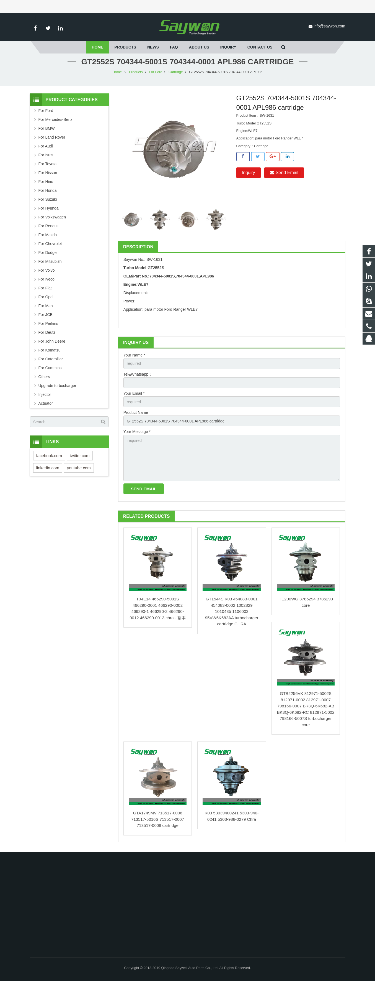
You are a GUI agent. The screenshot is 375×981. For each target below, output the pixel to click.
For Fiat (45, 288)
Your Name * (134, 355)
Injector (44, 394)
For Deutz (46, 332)
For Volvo (46, 270)
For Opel (45, 297)
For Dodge (47, 252)
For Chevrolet (50, 243)
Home (117, 72)
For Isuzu (46, 155)
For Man (45, 306)
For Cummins (50, 368)
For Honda (47, 190)
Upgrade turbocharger (57, 385)
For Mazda (47, 235)
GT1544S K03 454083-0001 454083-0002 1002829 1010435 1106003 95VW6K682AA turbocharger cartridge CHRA (231, 611)
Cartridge (176, 72)
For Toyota (47, 164)
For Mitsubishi (50, 261)
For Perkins (48, 323)
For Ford (155, 72)
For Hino (45, 181)
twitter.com (80, 455)
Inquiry (248, 172)
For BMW (46, 128)
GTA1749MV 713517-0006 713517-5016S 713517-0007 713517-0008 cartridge (157, 819)
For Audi (45, 146)
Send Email (284, 172)
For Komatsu (49, 350)
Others (44, 376)
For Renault (48, 226)
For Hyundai (49, 208)
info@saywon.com (329, 26)
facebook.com (49, 455)
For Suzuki (47, 199)
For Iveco (46, 279)
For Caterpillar (50, 359)
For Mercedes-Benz (55, 119)
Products (136, 72)
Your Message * (137, 431)
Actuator (45, 403)
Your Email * (134, 393)
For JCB (45, 314)
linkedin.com (47, 467)
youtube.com (79, 467)
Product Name (135, 412)
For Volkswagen (52, 217)
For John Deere (51, 341)
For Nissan (47, 172)
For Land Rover (51, 137)
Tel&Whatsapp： (137, 374)
